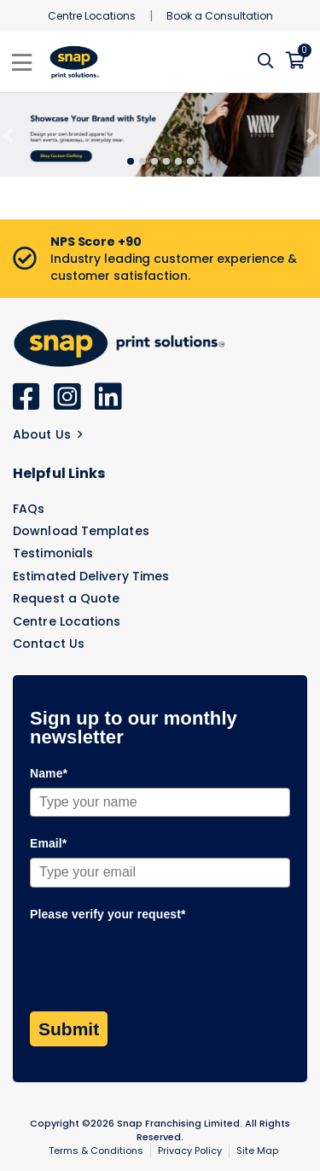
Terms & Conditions (96, 1150)
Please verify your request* (107, 914)
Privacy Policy (190, 1150)
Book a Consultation (219, 16)
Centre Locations (92, 16)
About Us (47, 434)
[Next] (312, 135)
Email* (48, 843)
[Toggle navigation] (21, 62)
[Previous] (8, 135)
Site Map (257, 1150)
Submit (68, 1029)
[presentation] (159, 961)
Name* (48, 773)
